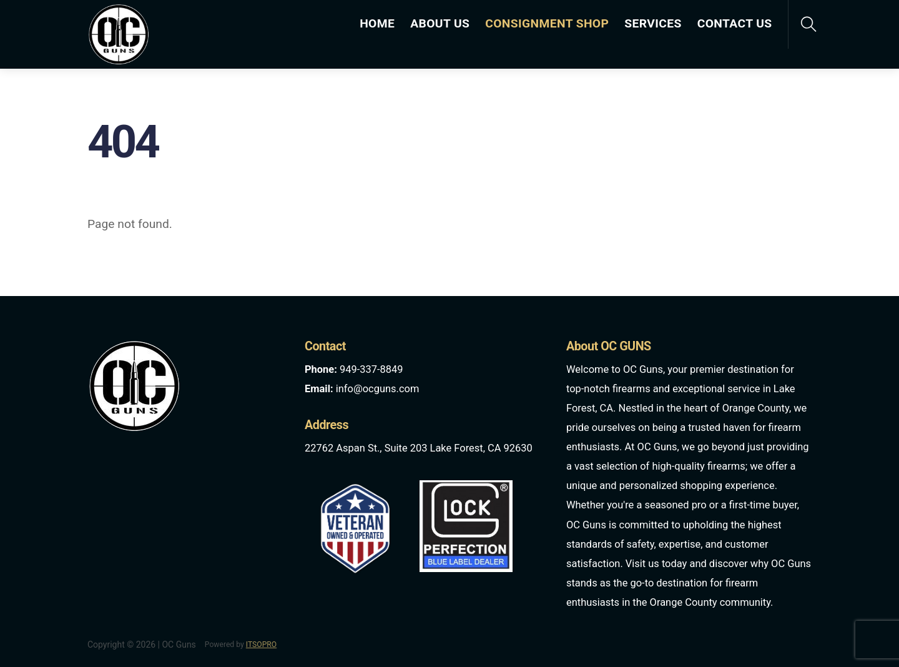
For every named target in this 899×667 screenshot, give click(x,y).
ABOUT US (439, 23)
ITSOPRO (261, 644)
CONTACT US (734, 23)
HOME (377, 23)
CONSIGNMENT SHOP (547, 23)
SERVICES (652, 23)
